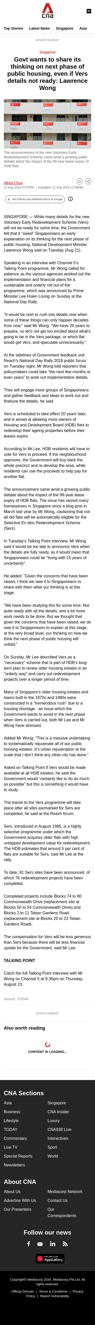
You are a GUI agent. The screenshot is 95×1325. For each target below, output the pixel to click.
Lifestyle (11, 1121)
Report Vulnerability (54, 1296)
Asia (83, 28)
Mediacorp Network (65, 1191)
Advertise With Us (20, 1200)
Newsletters (14, 1165)
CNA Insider (58, 1112)
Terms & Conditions (53, 1291)
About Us (12, 1191)
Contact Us (58, 1200)
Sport (52, 1147)
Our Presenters (17, 1209)
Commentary (15, 1138)
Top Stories (13, 28)
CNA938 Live (59, 1129)
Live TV (10, 1147)
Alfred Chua (13, 183)
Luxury (54, 1121)
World (53, 1156)
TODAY (10, 1129)
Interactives (58, 1138)
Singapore (64, 28)
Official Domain (22, 1291)
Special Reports (18, 1156)
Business (12, 1112)
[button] (35, 199)
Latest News (39, 28)
